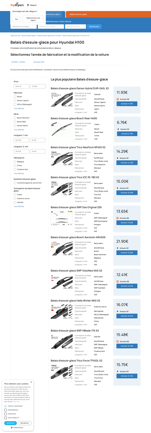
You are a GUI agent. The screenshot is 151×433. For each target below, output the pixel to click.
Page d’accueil (15, 35)
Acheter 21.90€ (127, 252)
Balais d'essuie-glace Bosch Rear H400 (74, 118)
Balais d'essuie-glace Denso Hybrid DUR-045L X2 (80, 88)
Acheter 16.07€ (127, 316)
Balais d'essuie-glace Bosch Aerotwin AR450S (78, 237)
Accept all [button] (10, 423)
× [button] (31, 382)
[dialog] (18, 405)
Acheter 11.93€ (127, 104)
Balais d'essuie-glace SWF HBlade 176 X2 (75, 330)
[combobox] (23, 26)
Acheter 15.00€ (127, 192)
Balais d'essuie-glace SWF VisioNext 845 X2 (76, 270)
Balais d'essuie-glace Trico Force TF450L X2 (76, 360)
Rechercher (94, 26)
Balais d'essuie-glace (78, 14)
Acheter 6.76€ (127, 134)
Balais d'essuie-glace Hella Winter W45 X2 (75, 300)
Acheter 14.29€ (127, 162)
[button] (17, 427)
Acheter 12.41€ (127, 286)
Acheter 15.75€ (127, 376)
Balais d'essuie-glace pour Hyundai (49, 35)
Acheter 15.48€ (127, 346)
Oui (16, 19)
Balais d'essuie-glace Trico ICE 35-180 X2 (75, 177)
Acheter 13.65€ (127, 222)
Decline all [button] (25, 423)
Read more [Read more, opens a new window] (16, 401)
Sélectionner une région (33, 19)
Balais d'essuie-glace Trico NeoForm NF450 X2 (78, 147)
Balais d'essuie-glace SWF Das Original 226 (76, 207)
